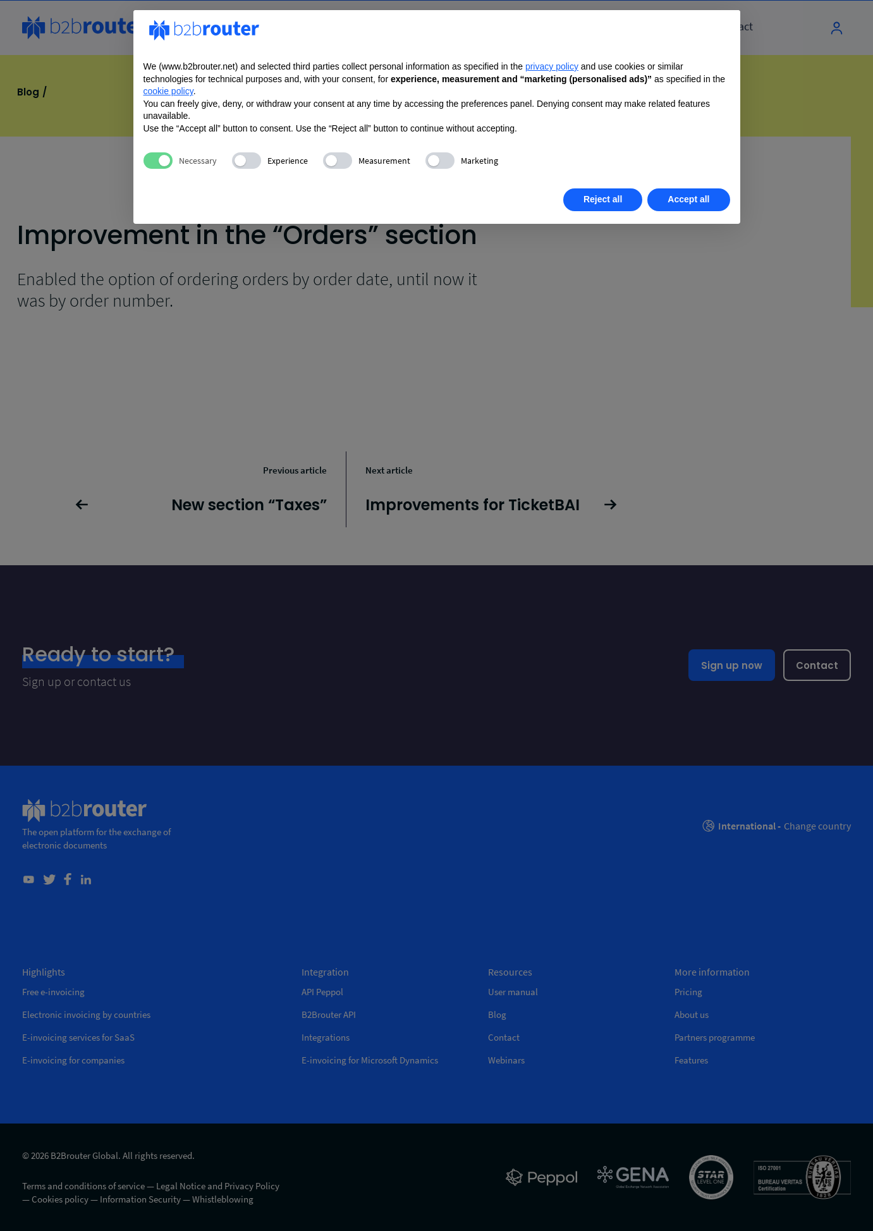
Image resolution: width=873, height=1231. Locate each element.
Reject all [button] (602, 199)
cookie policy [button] (168, 91)
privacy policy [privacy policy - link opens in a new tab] (551, 66)
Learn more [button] (188, 199)
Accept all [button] (688, 199)
